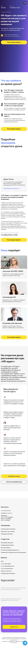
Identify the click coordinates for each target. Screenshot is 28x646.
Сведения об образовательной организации (13, 552)
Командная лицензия (7, 534)
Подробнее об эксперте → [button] (11, 188)
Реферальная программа (8, 573)
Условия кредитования (7, 545)
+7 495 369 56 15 (6, 510)
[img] (8, 580)
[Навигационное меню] (25, 2)
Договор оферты (6, 547)
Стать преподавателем (7, 566)
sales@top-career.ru (6, 513)
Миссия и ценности (6, 571)
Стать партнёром (6, 563)
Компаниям (5, 525)
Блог (2, 561)
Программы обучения (7, 542)
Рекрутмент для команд (8, 531)
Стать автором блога (7, 568)
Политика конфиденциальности (10, 550)
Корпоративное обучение (8, 529)
